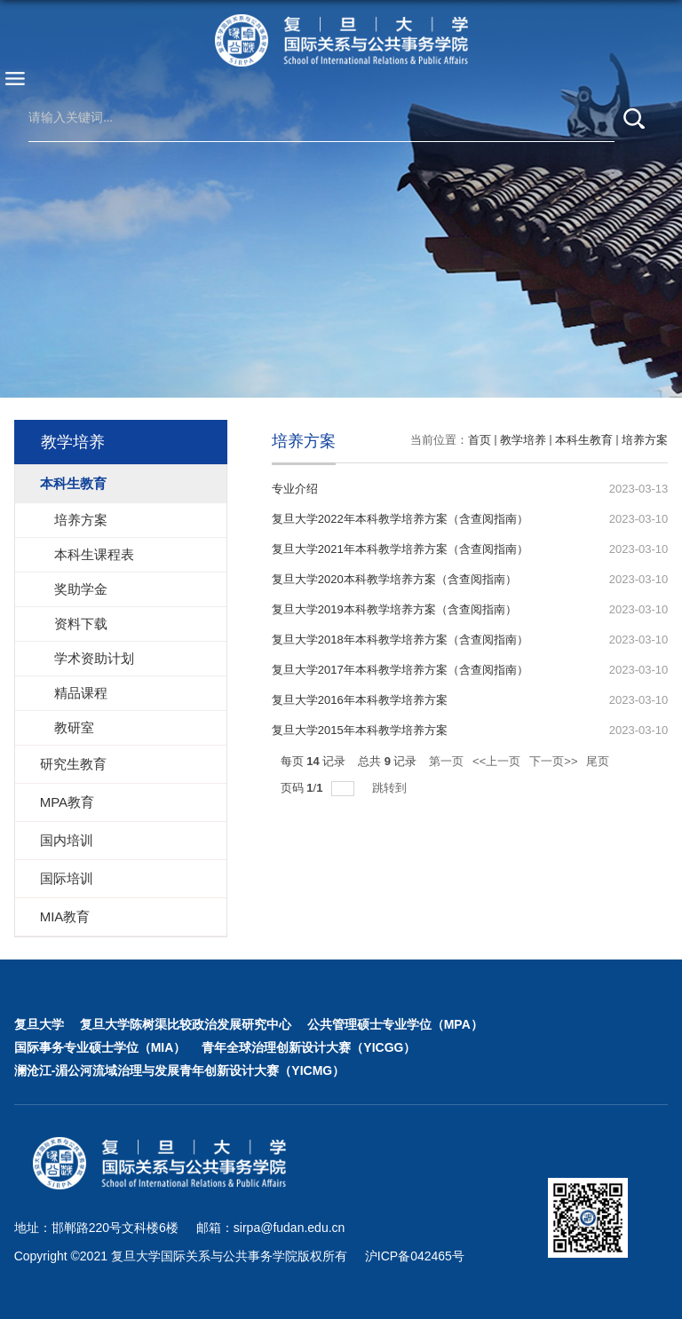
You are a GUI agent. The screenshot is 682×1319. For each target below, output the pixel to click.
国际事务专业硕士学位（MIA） (100, 1047)
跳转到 (391, 787)
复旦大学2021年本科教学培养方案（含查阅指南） (400, 549)
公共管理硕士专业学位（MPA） (395, 1024)
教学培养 (523, 439)
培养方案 (645, 439)
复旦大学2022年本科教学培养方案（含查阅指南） (400, 518)
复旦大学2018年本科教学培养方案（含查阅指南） (400, 639)
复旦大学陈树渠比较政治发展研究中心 (185, 1024)
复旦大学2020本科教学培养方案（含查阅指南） (394, 579)
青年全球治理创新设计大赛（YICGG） (309, 1047)
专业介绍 (295, 488)
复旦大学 (39, 1024)
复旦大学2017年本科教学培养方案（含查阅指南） (400, 669)
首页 (479, 439)
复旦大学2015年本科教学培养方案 (360, 730)
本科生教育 (584, 439)
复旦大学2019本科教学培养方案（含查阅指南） (394, 609)
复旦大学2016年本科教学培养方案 (360, 700)
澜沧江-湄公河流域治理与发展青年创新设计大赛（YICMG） (179, 1070)
